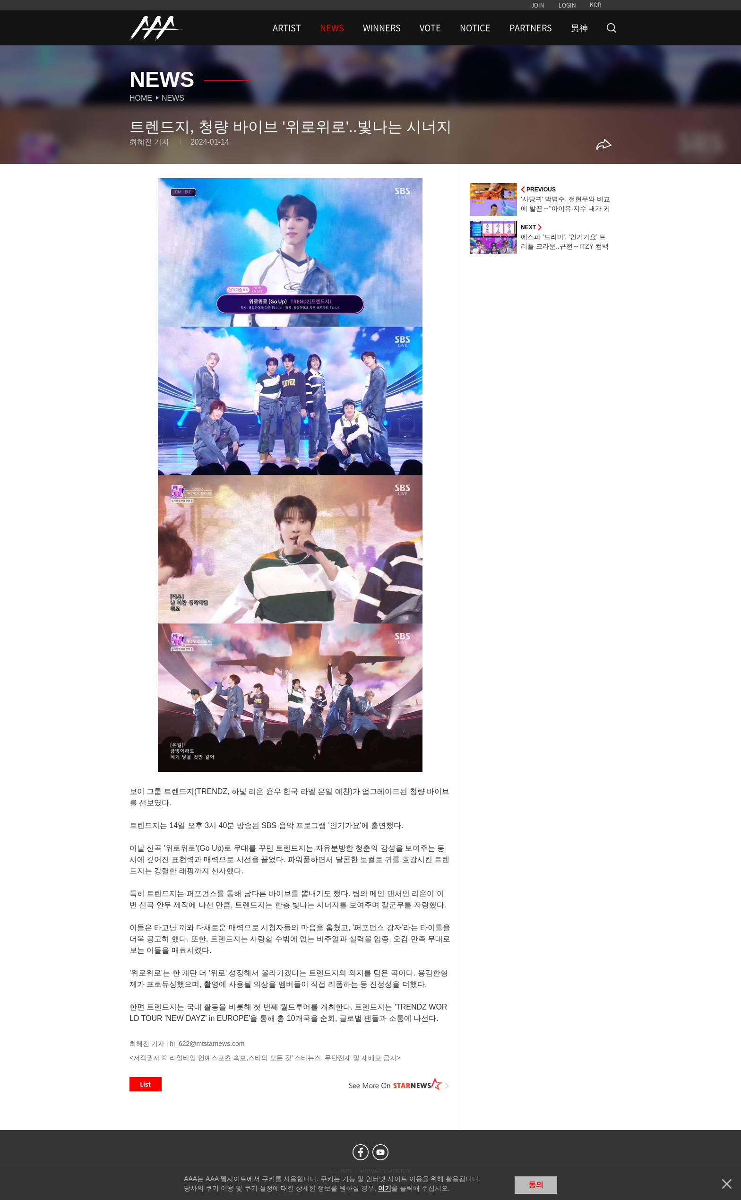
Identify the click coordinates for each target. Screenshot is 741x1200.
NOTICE (475, 28)
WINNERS (382, 28)
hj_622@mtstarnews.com (207, 1043)
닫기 (727, 1184)
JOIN (537, 5)
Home (140, 98)
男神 (579, 28)
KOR (596, 5)
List (145, 1084)
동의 (535, 1185)
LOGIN (567, 5)
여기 (384, 1188)
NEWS (332, 28)
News (173, 98)
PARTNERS (530, 28)
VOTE (430, 28)
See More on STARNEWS (399, 1084)
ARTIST (287, 28)
